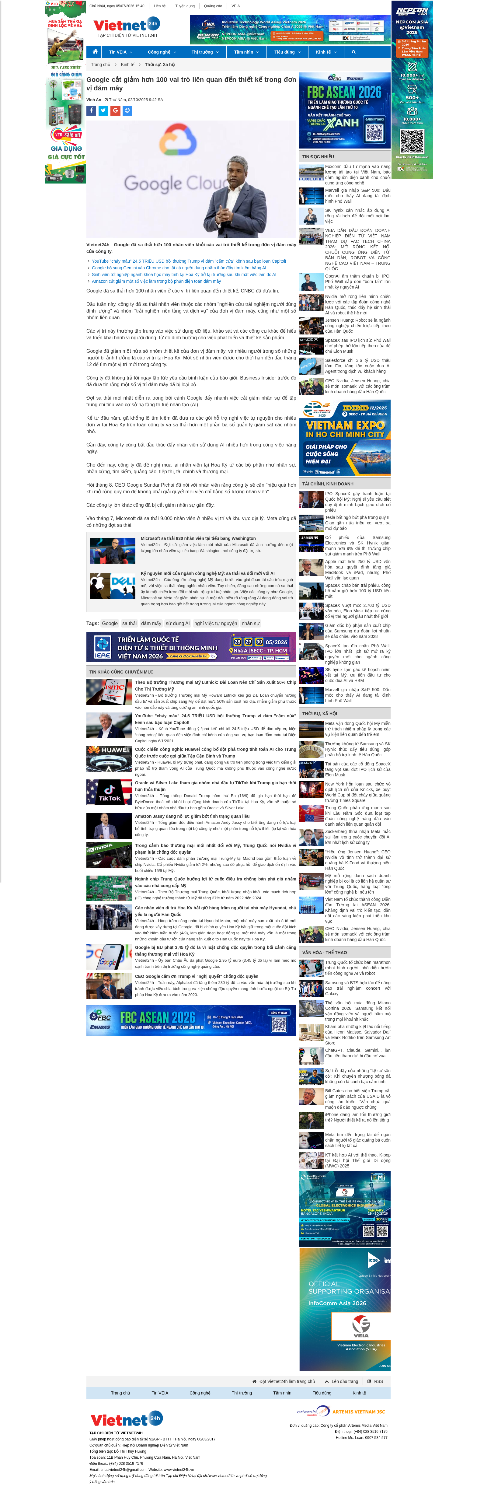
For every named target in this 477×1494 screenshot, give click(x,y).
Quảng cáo (213, 6)
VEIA (236, 6)
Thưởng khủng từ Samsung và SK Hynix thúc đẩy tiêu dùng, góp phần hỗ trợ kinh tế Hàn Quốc (358, 749)
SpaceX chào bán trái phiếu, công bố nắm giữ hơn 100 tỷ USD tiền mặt (358, 591)
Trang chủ (100, 64)
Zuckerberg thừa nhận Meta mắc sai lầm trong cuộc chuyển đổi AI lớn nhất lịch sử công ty (358, 837)
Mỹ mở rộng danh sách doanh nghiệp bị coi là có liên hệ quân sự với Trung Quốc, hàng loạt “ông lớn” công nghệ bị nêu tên (358, 883)
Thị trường (205, 52)
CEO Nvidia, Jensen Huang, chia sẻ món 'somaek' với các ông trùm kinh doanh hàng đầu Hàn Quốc (358, 386)
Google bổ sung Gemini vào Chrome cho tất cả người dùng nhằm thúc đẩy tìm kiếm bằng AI (179, 267)
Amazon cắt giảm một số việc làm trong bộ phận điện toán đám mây (156, 281)
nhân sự (251, 623)
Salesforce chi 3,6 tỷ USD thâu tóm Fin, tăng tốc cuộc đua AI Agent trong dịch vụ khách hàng (358, 366)
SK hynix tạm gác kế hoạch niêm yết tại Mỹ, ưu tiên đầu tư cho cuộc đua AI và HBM (358, 675)
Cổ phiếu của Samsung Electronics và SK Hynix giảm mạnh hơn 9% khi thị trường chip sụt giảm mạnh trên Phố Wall (358, 545)
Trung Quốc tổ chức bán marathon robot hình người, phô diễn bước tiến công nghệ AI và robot (358, 968)
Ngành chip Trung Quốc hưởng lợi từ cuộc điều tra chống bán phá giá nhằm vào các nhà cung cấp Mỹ (215, 882)
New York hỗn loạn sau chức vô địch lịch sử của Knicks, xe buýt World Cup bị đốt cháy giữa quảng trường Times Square (358, 792)
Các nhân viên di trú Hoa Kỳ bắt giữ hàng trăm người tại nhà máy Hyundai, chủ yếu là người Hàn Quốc (215, 911)
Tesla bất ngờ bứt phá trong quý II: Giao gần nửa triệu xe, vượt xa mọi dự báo (358, 523)
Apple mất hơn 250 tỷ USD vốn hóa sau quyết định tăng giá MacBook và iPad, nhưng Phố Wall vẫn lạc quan (358, 569)
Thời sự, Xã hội (319, 713)
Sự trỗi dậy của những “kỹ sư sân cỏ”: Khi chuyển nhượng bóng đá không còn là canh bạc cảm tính (358, 1076)
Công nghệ (162, 52)
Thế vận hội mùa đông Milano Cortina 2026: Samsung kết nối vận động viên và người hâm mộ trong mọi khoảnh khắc (358, 1011)
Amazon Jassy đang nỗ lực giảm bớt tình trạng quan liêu (192, 816)
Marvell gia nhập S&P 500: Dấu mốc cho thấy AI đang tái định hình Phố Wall (358, 196)
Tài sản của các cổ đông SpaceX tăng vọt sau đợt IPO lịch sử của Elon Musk (358, 769)
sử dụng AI (178, 623)
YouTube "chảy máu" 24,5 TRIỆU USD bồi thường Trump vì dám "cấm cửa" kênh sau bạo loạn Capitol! (189, 261)
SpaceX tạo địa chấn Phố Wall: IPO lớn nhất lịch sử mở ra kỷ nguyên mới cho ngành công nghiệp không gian (358, 654)
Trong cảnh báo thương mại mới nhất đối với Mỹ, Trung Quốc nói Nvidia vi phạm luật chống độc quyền (215, 849)
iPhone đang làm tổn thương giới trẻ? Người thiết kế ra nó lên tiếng (358, 1117)
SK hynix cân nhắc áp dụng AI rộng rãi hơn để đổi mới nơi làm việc (358, 216)
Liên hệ (160, 6)
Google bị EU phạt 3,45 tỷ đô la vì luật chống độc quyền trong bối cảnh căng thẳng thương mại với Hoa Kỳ (215, 951)
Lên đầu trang (345, 1381)
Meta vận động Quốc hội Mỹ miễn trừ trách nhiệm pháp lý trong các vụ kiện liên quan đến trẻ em (358, 729)
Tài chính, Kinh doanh (327, 483)
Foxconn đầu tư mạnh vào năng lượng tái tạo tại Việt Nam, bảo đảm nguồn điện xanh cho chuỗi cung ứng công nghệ (358, 174)
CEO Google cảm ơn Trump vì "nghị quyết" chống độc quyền (196, 976)
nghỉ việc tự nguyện (215, 623)
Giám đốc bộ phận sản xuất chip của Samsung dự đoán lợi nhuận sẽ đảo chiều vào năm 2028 (358, 631)
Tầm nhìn (246, 52)
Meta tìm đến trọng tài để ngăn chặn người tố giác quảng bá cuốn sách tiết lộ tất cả (358, 1140)
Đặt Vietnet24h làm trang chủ (287, 1381)
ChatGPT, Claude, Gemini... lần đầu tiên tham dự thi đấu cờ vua (358, 1053)
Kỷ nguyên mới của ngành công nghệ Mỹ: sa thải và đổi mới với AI (208, 573)
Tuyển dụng (185, 6)
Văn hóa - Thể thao (324, 952)
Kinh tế (326, 52)
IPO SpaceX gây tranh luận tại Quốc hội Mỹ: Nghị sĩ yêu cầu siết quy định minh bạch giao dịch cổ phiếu (358, 502)
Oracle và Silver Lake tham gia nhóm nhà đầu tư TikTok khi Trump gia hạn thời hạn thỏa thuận (215, 786)
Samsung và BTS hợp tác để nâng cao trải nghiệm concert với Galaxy (358, 988)
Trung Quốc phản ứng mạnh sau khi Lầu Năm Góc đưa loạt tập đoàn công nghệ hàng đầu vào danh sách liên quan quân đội (358, 816)
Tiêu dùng (287, 52)
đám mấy (151, 623)
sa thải (129, 623)
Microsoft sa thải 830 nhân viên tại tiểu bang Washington (198, 538)
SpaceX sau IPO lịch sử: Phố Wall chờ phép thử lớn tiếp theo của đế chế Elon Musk (358, 346)
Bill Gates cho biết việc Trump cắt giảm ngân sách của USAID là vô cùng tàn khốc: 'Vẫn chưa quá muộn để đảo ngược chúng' (358, 1099)
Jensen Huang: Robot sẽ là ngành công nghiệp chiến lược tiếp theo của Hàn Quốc (358, 326)
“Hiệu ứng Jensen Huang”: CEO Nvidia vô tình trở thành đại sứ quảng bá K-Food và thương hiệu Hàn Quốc (358, 860)
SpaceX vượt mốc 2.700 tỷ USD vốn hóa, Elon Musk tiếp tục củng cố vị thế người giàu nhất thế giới (358, 611)
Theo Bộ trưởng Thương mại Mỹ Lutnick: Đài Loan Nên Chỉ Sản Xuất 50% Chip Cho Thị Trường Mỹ (215, 685)
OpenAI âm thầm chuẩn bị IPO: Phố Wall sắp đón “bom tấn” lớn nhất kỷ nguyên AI (358, 281)
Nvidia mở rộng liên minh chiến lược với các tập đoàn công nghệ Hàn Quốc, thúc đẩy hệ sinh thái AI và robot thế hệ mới (358, 304)
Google (110, 623)
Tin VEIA (120, 52)
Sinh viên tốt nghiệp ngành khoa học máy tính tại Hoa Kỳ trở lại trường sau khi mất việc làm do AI (184, 274)
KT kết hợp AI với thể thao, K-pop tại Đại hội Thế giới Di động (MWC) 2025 (358, 1160)
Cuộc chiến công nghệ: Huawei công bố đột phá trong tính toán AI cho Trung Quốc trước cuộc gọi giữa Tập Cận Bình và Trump (215, 752)
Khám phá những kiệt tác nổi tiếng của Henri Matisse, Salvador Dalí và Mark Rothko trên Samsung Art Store (358, 1034)
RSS (378, 1381)
